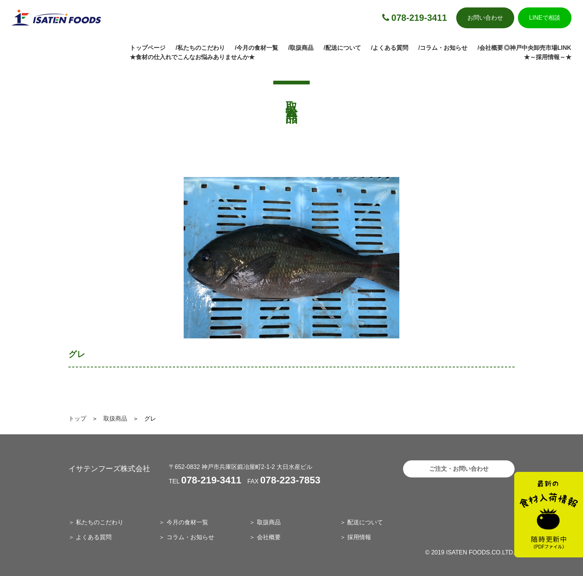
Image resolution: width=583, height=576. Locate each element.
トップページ (147, 48)
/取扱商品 (300, 48)
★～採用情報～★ (547, 57)
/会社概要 (490, 48)
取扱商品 (115, 418)
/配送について (342, 48)
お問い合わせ (485, 18)
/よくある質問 (389, 48)
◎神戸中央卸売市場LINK (537, 48)
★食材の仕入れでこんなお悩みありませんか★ (192, 57)
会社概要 (269, 537)
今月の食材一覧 (187, 522)
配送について (365, 522)
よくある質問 (94, 537)
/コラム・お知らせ (442, 48)
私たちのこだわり (99, 522)
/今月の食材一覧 (256, 48)
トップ (77, 418)
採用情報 (359, 537)
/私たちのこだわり (200, 48)
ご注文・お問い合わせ (459, 469)
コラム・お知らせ (190, 537)
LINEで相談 (544, 18)
